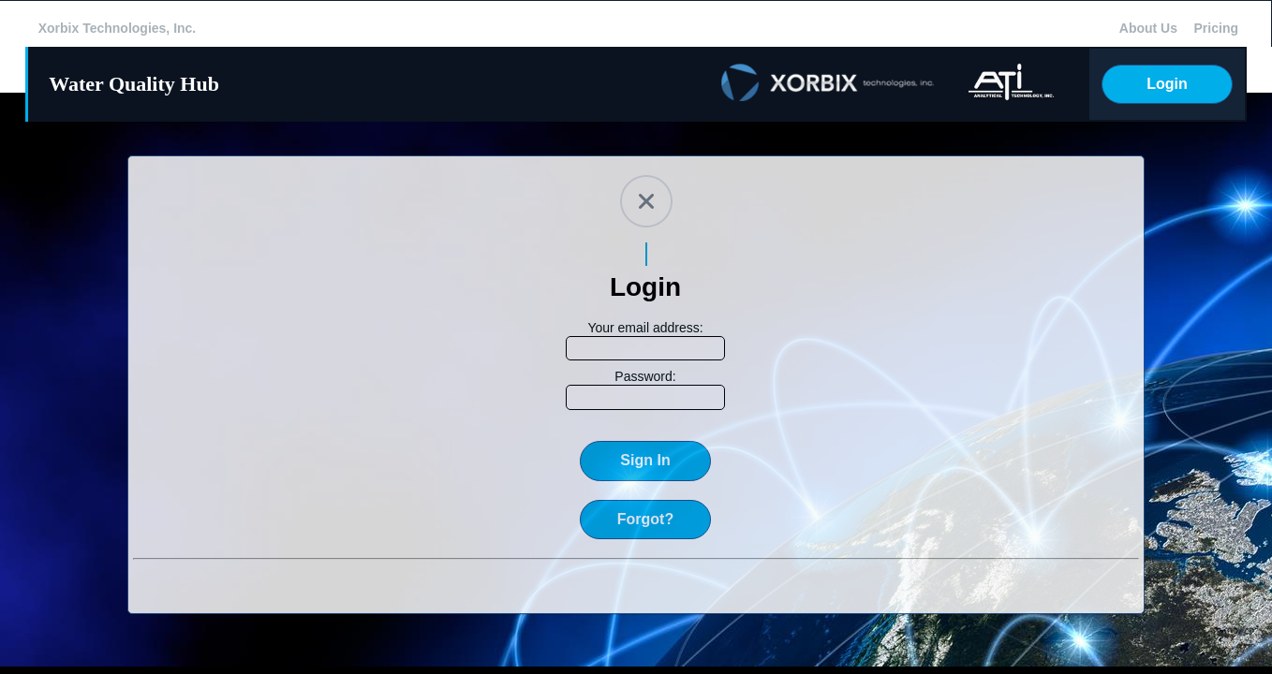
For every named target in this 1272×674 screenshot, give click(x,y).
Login (1167, 84)
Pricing (1216, 28)
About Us (1148, 28)
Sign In (645, 460)
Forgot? (645, 519)
